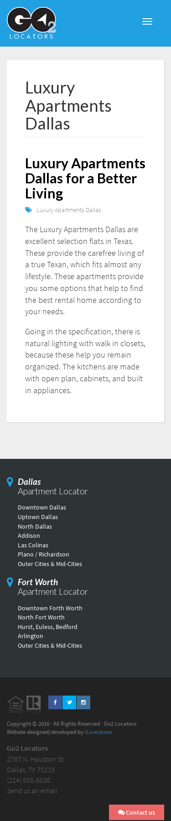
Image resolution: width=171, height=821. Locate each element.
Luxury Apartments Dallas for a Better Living (85, 178)
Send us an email (32, 790)
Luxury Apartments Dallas (68, 210)
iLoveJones (98, 731)
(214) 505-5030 (29, 780)
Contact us (136, 812)
